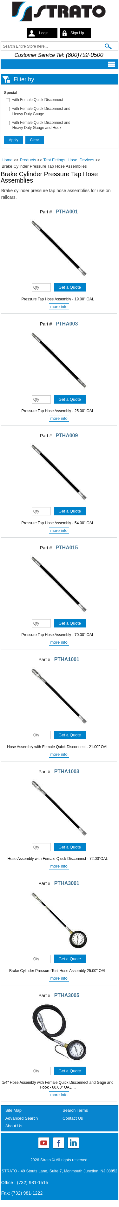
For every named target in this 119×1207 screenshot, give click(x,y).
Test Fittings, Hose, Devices (68, 160)
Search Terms (75, 1110)
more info (59, 306)
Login (43, 33)
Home (7, 160)
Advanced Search (21, 1118)
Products (28, 160)
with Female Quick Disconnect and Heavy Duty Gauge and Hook (41, 125)
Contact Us (73, 1118)
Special (10, 93)
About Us (13, 1125)
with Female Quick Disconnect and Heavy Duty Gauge (41, 111)
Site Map (13, 1110)
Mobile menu (58, 64)
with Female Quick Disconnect (37, 99)
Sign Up (77, 33)
